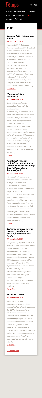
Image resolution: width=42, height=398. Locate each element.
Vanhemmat (13, 351)
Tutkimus (31, 11)
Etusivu (9, 11)
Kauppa (9, 19)
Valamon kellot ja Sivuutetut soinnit (20, 37)
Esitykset (18, 19)
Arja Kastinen (19, 11)
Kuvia (8, 15)
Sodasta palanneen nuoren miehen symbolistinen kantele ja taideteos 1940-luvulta (20, 232)
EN (35, 4)
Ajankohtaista (19, 15)
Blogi (29, 15)
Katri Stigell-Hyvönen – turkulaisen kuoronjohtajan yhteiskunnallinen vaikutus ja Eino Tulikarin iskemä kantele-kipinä (21, 166)
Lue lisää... (11, 88)
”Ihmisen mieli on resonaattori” (15, 95)
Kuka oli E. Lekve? (15, 294)
